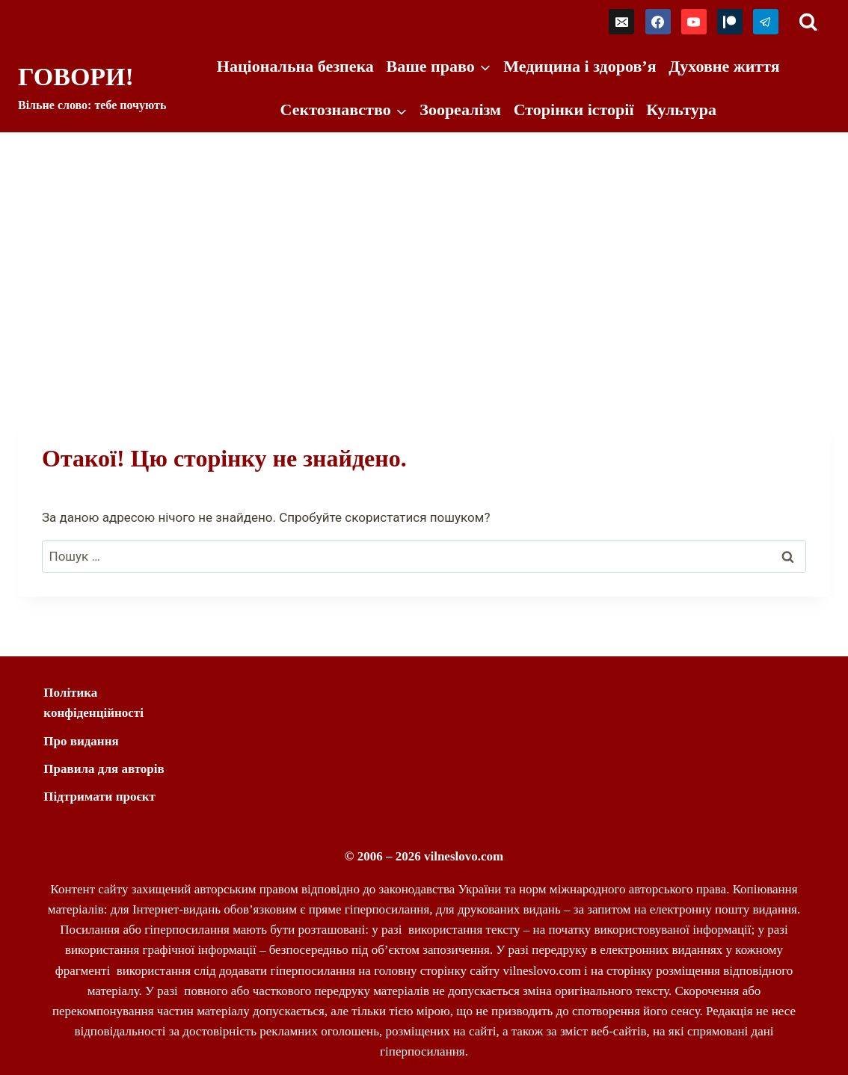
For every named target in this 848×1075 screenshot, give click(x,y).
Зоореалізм (460, 109)
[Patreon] (730, 21)
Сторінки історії (574, 109)
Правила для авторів (103, 769)
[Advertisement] (424, 244)
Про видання (80, 741)
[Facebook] (658, 21)
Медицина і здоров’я (579, 66)
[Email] (621, 21)
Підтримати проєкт (99, 796)
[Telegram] (765, 21)
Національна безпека (295, 66)
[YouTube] (694, 21)
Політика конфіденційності (93, 703)
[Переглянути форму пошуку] (808, 22)
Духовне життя (724, 66)
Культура (681, 109)
